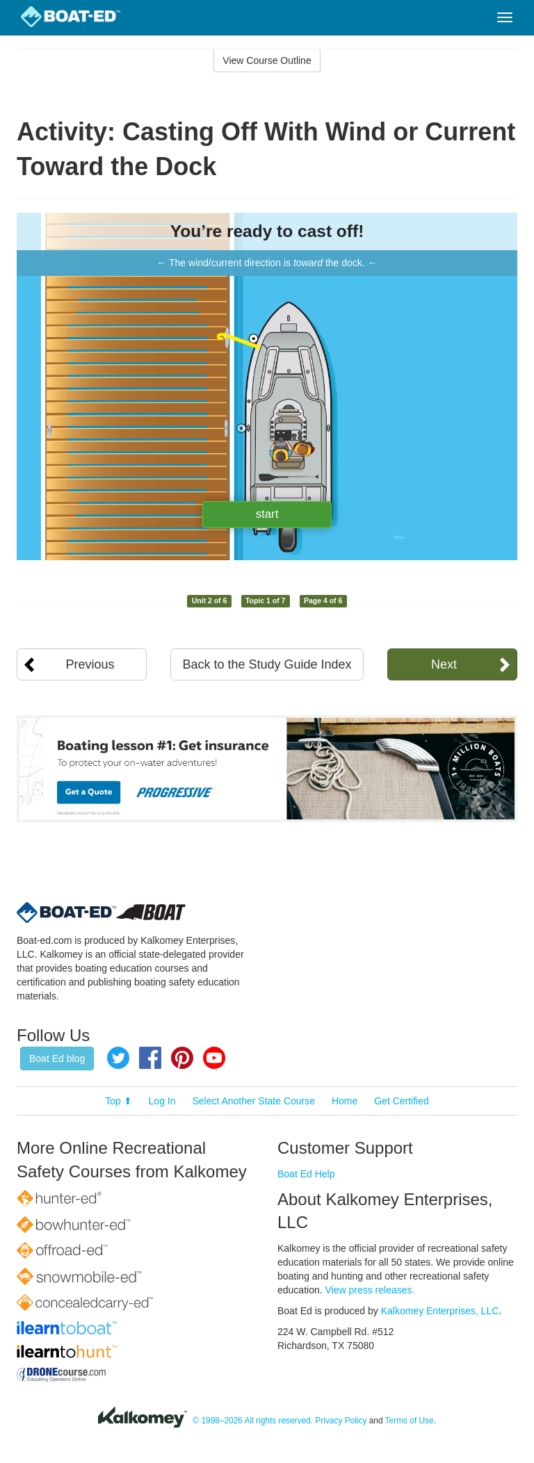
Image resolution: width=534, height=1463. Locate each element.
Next (444, 664)
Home (344, 1100)
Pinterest (182, 1058)
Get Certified (401, 1100)
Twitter (118, 1058)
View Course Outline (266, 60)
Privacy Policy (340, 1420)
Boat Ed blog (57, 1058)
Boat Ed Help (306, 1173)
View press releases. (370, 1290)
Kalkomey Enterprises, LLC (440, 1310)
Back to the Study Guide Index (266, 664)
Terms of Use (409, 1420)
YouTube (214, 1058)
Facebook (150, 1058)
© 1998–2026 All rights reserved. (253, 1420)
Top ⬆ (118, 1100)
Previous (90, 664)
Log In (162, 1100)
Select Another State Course (253, 1100)
